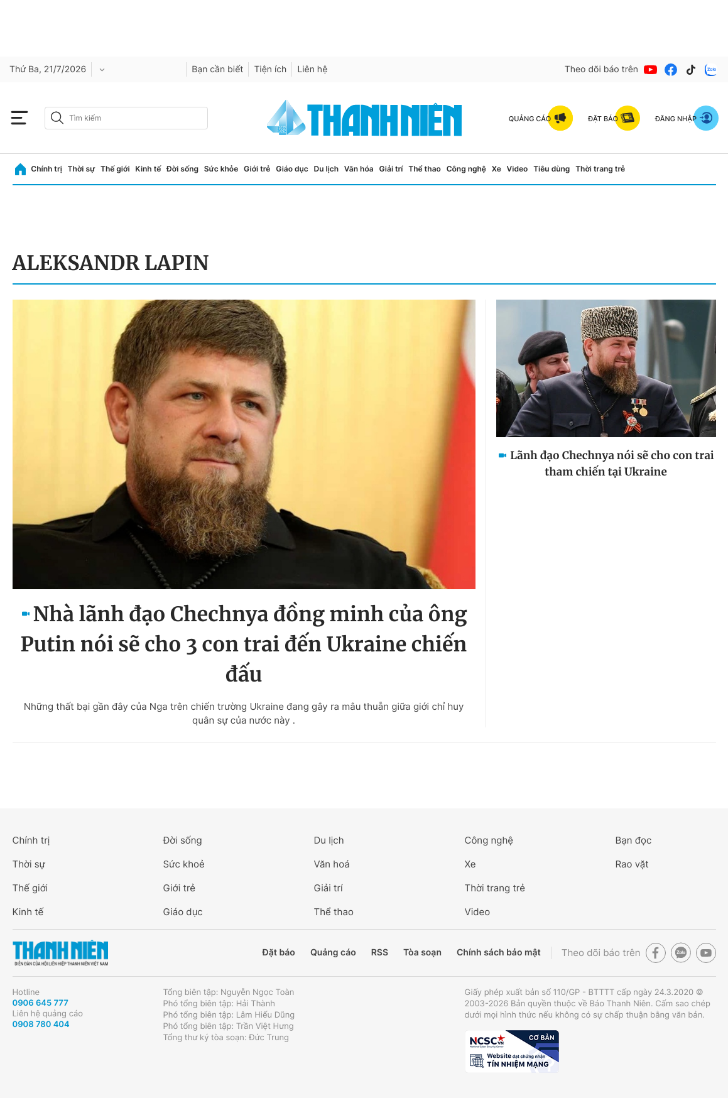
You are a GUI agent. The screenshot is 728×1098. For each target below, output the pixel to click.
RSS (379, 952)
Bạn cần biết (217, 69)
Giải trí (391, 168)
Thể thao (424, 168)
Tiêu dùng (551, 168)
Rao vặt (632, 864)
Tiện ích (270, 69)
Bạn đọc (634, 840)
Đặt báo (279, 952)
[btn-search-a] (57, 118)
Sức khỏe (221, 168)
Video (517, 168)
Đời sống (182, 168)
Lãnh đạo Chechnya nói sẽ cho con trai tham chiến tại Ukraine (612, 463)
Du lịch (326, 168)
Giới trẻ (257, 168)
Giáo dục (292, 168)
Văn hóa (359, 168)
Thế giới (115, 168)
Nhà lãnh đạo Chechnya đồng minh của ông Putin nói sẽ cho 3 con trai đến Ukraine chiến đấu (244, 644)
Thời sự (81, 168)
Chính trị (46, 168)
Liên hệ (312, 69)
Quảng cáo (333, 952)
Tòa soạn (422, 952)
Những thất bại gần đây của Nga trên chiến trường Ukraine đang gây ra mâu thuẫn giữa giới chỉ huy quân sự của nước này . (244, 713)
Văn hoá (332, 864)
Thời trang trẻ (600, 168)
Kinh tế (148, 168)
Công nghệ (466, 168)
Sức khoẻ (184, 864)
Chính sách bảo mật (499, 952)
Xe (496, 168)
